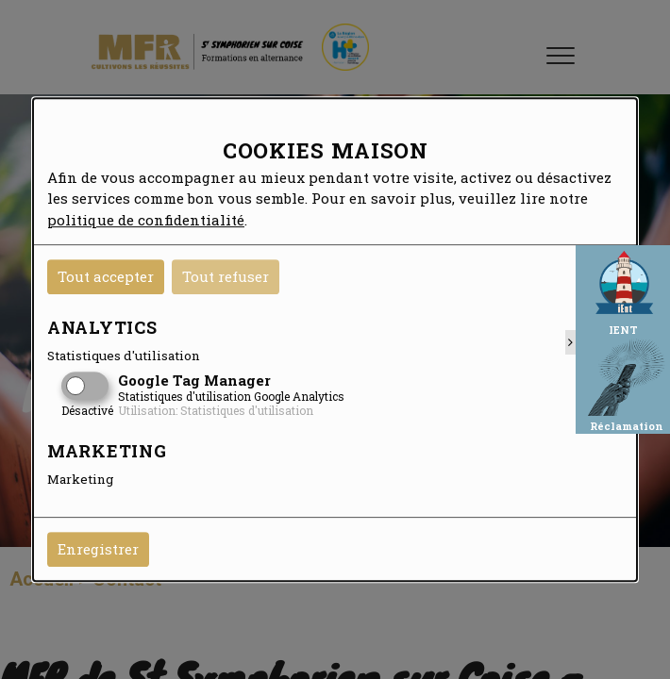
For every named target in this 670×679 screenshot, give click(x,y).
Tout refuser (225, 276)
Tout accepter (106, 276)
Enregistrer (98, 548)
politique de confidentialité (145, 219)
